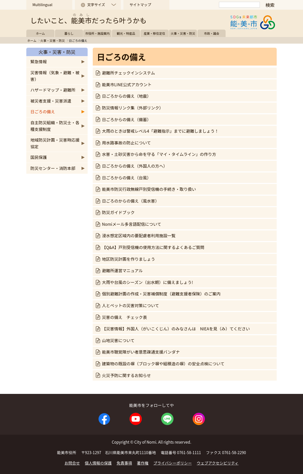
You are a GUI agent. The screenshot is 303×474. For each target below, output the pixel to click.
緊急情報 (38, 61)
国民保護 (38, 157)
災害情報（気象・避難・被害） (54, 75)
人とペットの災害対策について (130, 305)
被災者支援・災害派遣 (50, 101)
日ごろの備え (42, 111)
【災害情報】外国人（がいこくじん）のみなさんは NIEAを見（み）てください (176, 329)
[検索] (239, 5)
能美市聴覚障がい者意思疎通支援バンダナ (141, 352)
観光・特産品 (126, 33)
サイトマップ (140, 4)
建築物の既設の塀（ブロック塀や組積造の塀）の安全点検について (163, 363)
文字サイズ (96, 4)
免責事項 (124, 463)
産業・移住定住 (154, 33)
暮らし (69, 33)
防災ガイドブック (118, 212)
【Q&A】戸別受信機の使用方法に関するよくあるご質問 (153, 247)
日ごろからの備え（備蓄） (126, 119)
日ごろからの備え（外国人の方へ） (134, 166)
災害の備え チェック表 (124, 317)
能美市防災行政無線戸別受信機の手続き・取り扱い (149, 189)
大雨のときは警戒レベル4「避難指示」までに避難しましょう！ (160, 131)
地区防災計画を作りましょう (128, 259)
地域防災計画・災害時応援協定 (54, 143)
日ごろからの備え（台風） (126, 177)
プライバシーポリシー (173, 463)
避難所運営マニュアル (122, 270)
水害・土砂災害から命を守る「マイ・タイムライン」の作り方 (159, 154)
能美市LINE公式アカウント (127, 84)
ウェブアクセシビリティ (218, 463)
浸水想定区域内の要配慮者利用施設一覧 (139, 235)
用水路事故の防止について (126, 143)
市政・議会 (211, 33)
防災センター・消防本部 (52, 168)
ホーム (40, 33)
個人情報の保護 (98, 463)
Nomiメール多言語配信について (131, 224)
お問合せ (72, 463)
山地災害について (118, 340)
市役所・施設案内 (97, 33)
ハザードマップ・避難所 (52, 90)
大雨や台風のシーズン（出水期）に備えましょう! (147, 282)
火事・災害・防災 (183, 33)
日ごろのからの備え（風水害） (130, 201)
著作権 (142, 463)
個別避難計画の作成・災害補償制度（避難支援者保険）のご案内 (161, 294)
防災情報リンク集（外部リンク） (132, 108)
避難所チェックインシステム (128, 73)
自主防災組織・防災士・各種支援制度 (54, 125)
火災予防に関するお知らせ (126, 375)
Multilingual (42, 4)
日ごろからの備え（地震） (126, 96)
